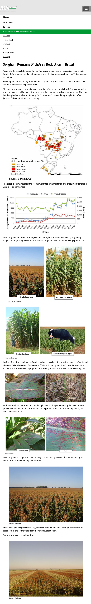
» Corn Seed (8, 40)
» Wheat (6, 44)
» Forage (6, 56)
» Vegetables (8, 52)
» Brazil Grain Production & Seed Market (19, 31)
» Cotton (6, 35)
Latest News (8, 22)
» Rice (5, 48)
